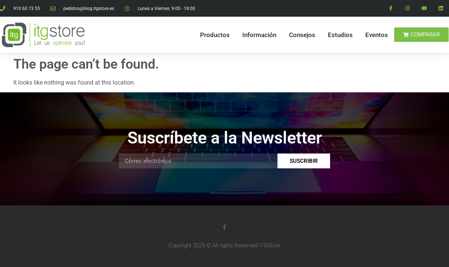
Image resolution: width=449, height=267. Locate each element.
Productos (215, 35)
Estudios (340, 35)
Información (259, 35)
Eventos (376, 35)
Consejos (302, 35)
